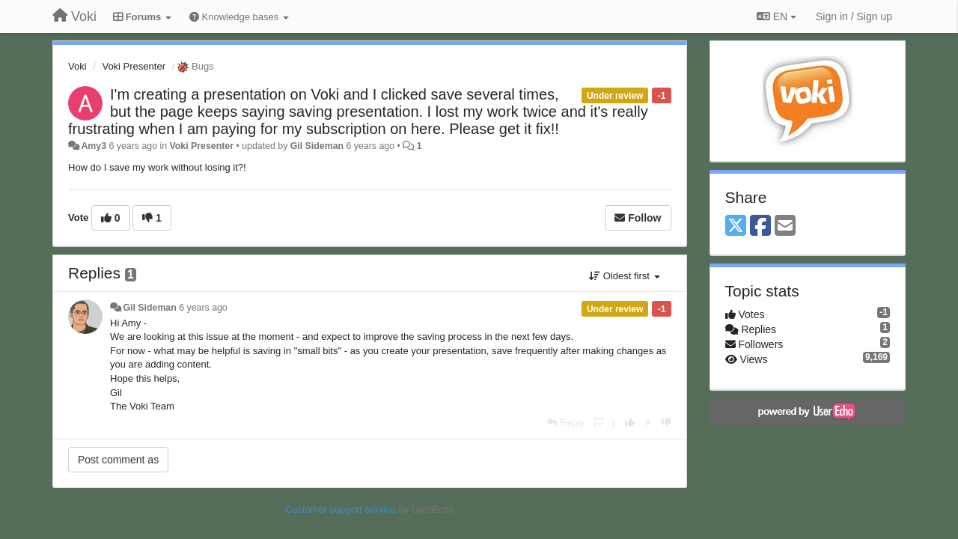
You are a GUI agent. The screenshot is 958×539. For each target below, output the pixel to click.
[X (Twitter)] (735, 226)
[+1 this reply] (630, 422)
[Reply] (566, 422)
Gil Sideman (317, 146)
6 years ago (203, 307)
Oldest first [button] (624, 275)
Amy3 (93, 146)
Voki (77, 66)
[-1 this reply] (666, 422)
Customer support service (340, 509)
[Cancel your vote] (648, 422)
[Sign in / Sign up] (854, 16)
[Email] (785, 226)
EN (776, 16)
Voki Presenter (133, 66)
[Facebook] (760, 226)
